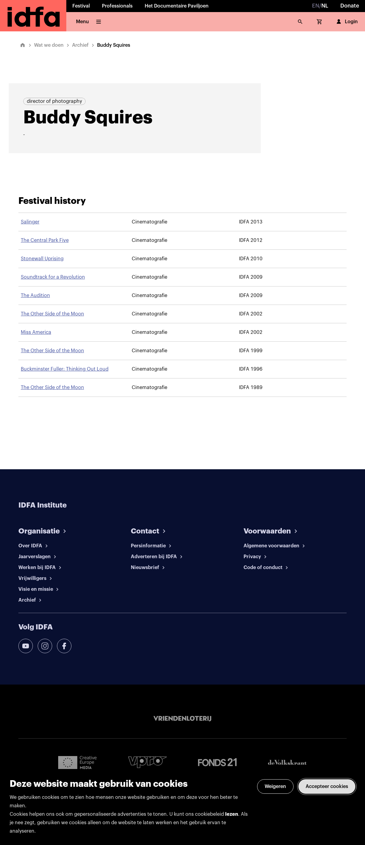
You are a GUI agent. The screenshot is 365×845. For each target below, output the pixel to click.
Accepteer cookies (327, 786)
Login (346, 22)
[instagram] (45, 646)
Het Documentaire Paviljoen (177, 6)
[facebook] (64, 646)
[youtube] (25, 646)
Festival (81, 6)
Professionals (117, 6)
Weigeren (275, 786)
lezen (231, 814)
